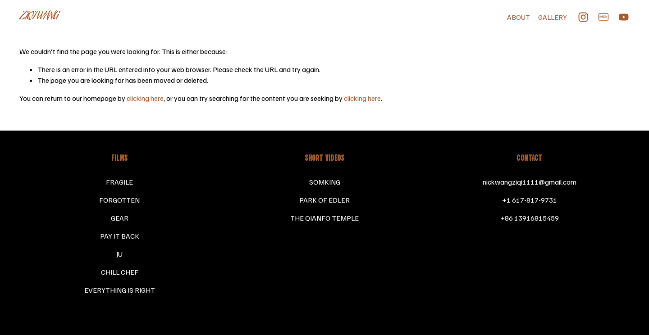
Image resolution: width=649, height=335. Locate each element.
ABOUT (518, 17)
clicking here (145, 98)
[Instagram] (583, 17)
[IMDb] (603, 17)
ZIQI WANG (38, 16)
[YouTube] (624, 17)
